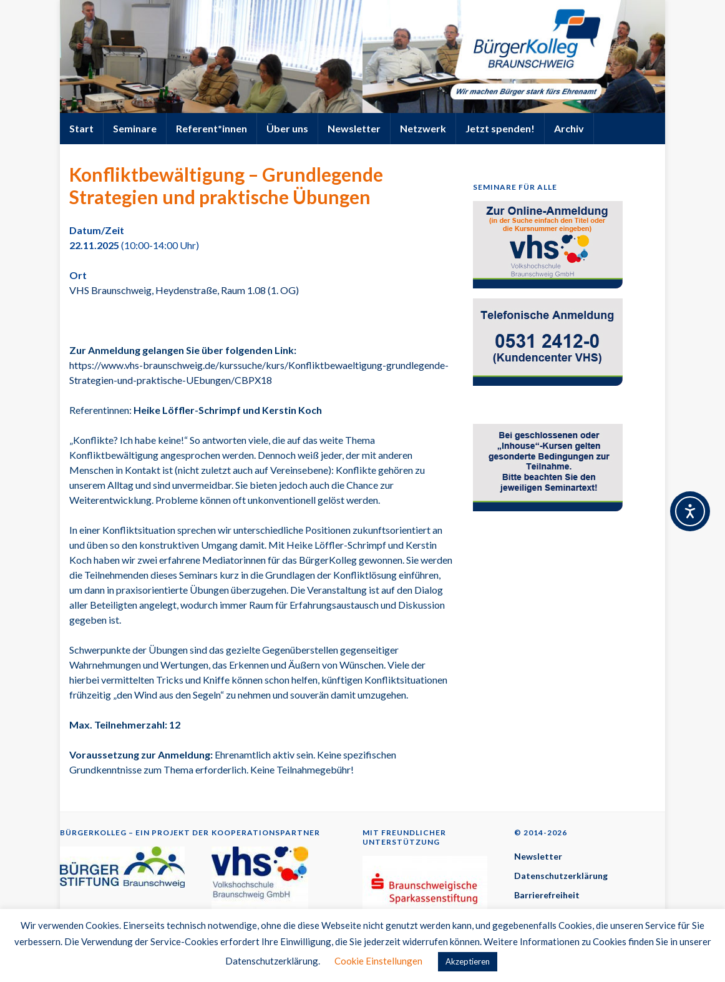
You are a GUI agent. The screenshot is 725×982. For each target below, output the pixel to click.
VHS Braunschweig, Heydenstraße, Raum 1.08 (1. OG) (184, 290)
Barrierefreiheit (547, 895)
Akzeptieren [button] (467, 961)
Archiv (569, 128)
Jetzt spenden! (500, 128)
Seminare (135, 128)
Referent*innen (211, 128)
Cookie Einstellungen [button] (378, 960)
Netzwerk (423, 128)
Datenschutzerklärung (561, 875)
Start (81, 128)
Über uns (287, 128)
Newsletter (354, 128)
